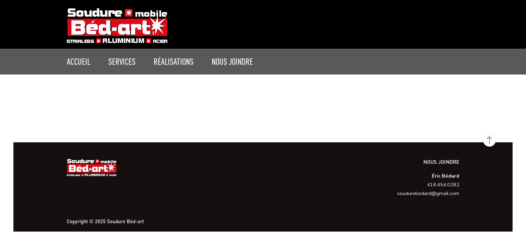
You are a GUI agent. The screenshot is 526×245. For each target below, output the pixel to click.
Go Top (489, 140)
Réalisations (174, 61)
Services (122, 61)
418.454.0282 (443, 184)
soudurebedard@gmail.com (428, 193)
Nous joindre (232, 61)
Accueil (78, 61)
